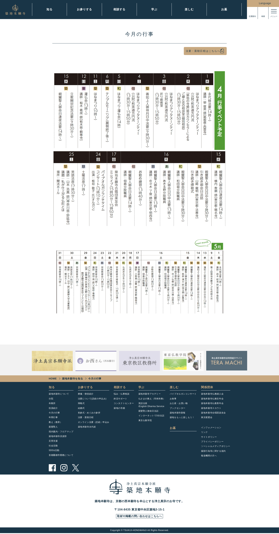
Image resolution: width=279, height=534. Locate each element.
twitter (75, 467)
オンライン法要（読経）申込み (93, 422)
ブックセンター (177, 408)
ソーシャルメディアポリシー (215, 446)
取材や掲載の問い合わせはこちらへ (139, 517)
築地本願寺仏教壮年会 (212, 398)
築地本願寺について (59, 394)
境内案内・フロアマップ (61, 431)
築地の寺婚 (119, 408)
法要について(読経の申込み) (92, 398)
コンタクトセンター (124, 403)
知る (49, 9)
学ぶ (154, 9)
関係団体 (207, 387)
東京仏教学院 (145, 420)
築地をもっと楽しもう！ (182, 417)
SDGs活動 (54, 450)
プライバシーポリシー (212, 441)
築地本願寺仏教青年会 (212, 403)
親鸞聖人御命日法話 (148, 411)
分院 (51, 398)
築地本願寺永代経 (87, 427)
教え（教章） (55, 422)
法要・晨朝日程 (86, 417)
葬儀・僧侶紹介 (86, 394)
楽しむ (189, 9)
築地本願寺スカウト (211, 408)
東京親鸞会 (206, 417)
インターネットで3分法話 (151, 415)
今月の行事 (54, 412)
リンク (204, 432)
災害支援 (53, 441)
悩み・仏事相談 (121, 394)
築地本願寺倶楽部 (58, 436)
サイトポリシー (209, 437)
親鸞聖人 (53, 427)
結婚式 (81, 408)
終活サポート (120, 398)
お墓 (224, 9)
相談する (119, 9)
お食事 (173, 398)
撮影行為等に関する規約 (213, 451)
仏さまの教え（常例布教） (151, 398)
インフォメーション (211, 427)
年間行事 (53, 417)
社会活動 (53, 445)
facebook (52, 467)
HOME (53, 378)
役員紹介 (53, 408)
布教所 (52, 403)
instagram (63, 467)
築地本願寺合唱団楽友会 (213, 412)
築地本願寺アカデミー (149, 394)
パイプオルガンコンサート (183, 394)
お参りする (84, 9)
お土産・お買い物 (179, 403)
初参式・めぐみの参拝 (89, 412)
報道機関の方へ (209, 455)
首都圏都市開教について (61, 455)
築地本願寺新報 (177, 412)
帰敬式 (81, 403)
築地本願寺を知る (72, 378)
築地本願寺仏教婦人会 (212, 394)
